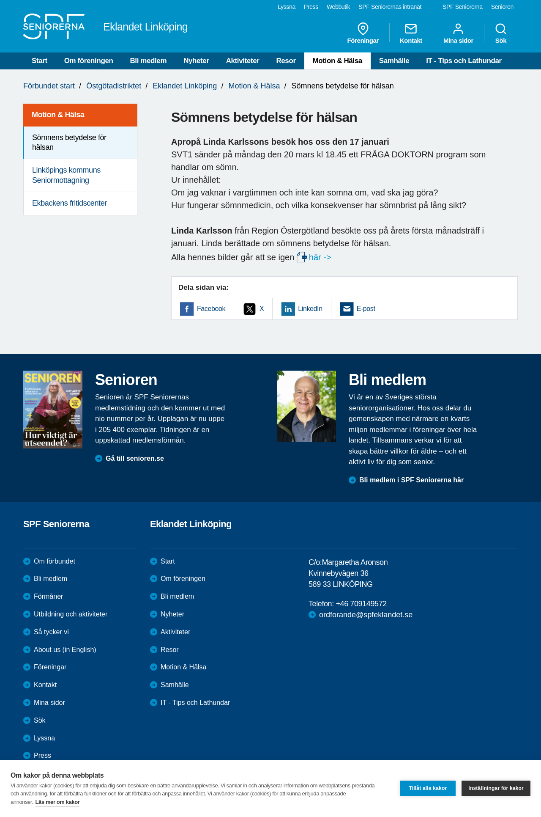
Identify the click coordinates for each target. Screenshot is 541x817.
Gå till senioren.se (135, 458)
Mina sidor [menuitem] (458, 33)
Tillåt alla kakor (428, 788)
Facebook (211, 308)
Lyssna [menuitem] (286, 6)
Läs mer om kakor (58, 802)
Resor (285, 61)
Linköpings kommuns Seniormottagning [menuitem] (66, 175)
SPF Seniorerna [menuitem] (463, 6)
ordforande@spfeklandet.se (366, 615)
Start (39, 61)
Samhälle (394, 61)
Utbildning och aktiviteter (70, 614)
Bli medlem (148, 61)
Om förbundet (54, 561)
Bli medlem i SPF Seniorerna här (411, 480)
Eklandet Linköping (185, 86)
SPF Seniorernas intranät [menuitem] (389, 6)
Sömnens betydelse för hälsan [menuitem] (69, 142)
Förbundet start (49, 86)
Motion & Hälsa (337, 61)
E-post (366, 308)
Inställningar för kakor (496, 788)
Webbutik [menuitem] (338, 6)
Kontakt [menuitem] (411, 33)
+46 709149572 (361, 604)
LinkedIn (310, 308)
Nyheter (196, 61)
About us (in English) (65, 649)
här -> (320, 257)
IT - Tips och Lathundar (463, 61)
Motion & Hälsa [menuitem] (58, 114)
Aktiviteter (243, 61)
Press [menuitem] (311, 6)
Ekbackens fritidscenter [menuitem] (69, 203)
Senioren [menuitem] (502, 6)
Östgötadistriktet (113, 86)
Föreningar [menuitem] (363, 33)
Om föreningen (88, 61)
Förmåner (48, 596)
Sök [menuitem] (501, 33)
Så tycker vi (51, 631)
